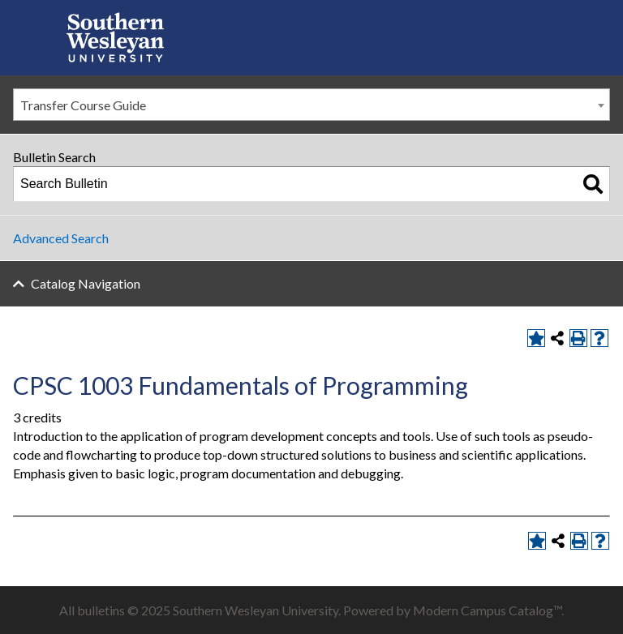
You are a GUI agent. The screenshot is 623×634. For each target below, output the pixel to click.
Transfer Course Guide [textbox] (83, 105)
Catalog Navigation (85, 283)
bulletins (101, 610)
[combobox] (311, 104)
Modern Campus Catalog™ (487, 610)
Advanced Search (61, 238)
